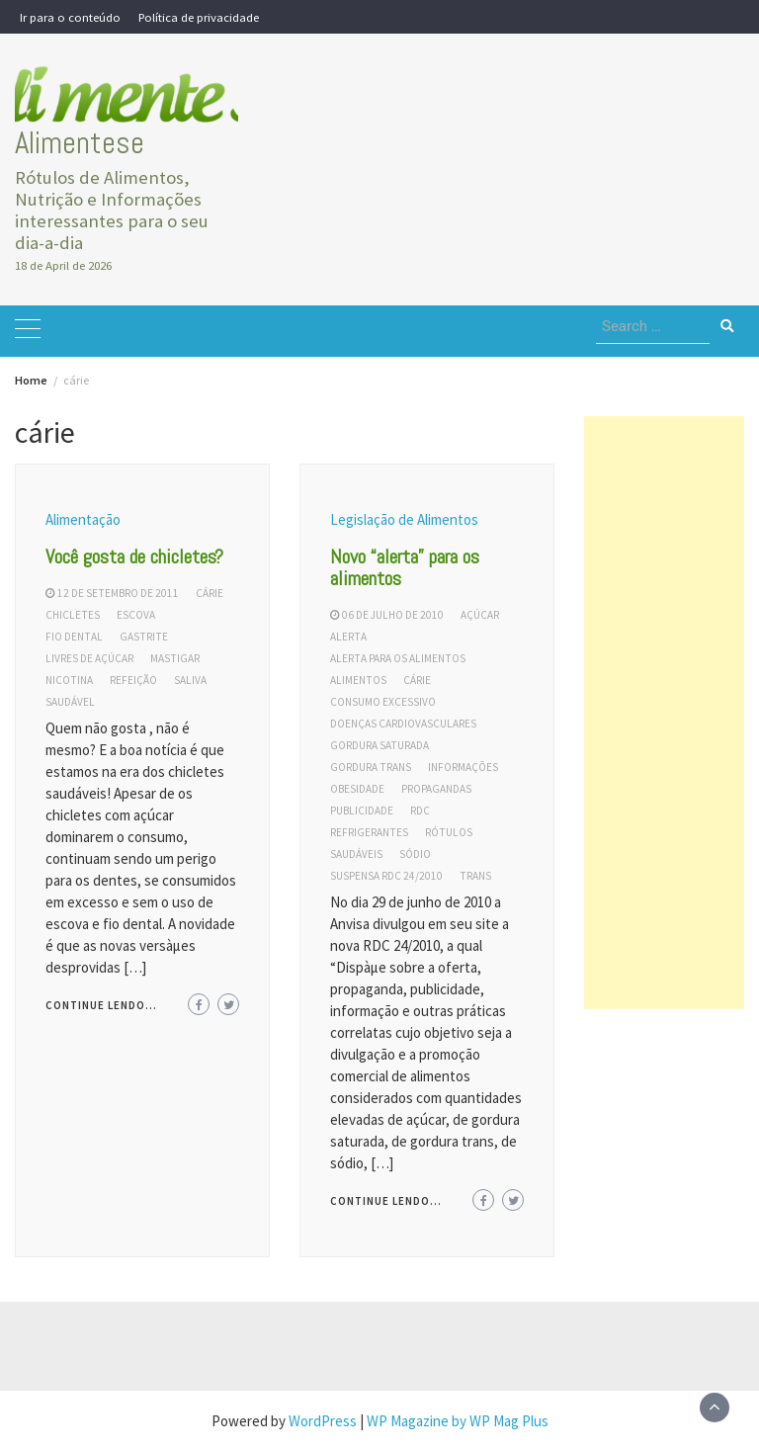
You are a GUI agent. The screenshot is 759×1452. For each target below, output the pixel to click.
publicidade (361, 810)
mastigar (175, 658)
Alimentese (79, 143)
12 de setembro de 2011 (118, 593)
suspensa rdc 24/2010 (386, 876)
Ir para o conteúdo (70, 17)
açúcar (480, 615)
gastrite (144, 636)
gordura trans (370, 767)
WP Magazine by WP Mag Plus (457, 1420)
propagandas (436, 789)
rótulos (448, 832)
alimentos (358, 680)
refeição (133, 680)
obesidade (357, 789)
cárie (209, 593)
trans (475, 876)
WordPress (323, 1420)
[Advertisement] (664, 712)
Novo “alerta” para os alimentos (404, 567)
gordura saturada (379, 745)
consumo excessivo (383, 702)
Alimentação (83, 519)
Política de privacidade (198, 17)
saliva (190, 680)
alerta (348, 636)
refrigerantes (369, 832)
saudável (70, 702)
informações (463, 767)
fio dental (74, 636)
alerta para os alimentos (397, 658)
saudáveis (356, 854)
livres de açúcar (89, 658)
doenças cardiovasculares (403, 723)
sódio (415, 854)
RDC (420, 810)
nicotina (69, 680)
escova (136, 615)
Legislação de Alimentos (404, 519)
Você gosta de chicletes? (134, 556)
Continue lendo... (101, 1005)
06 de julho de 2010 (393, 615)
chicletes (72, 615)
